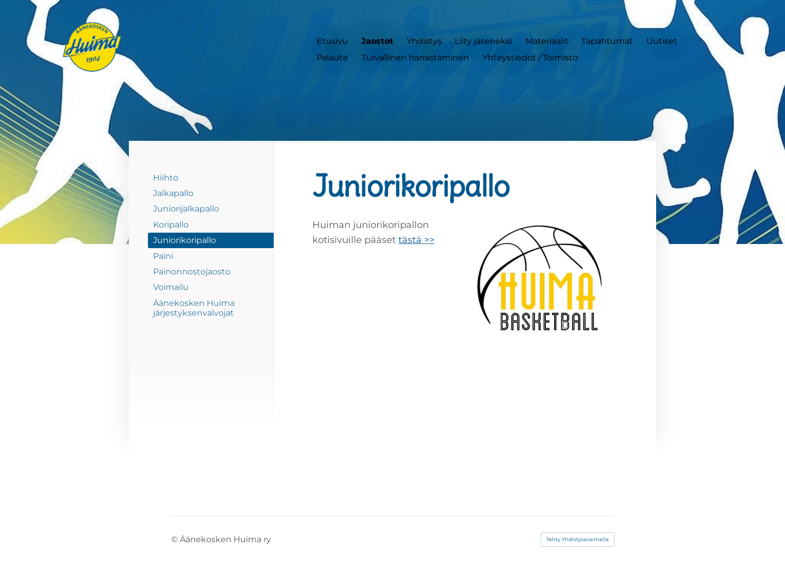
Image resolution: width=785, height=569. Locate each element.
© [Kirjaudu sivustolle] (175, 539)
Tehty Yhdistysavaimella (577, 539)
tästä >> (416, 240)
